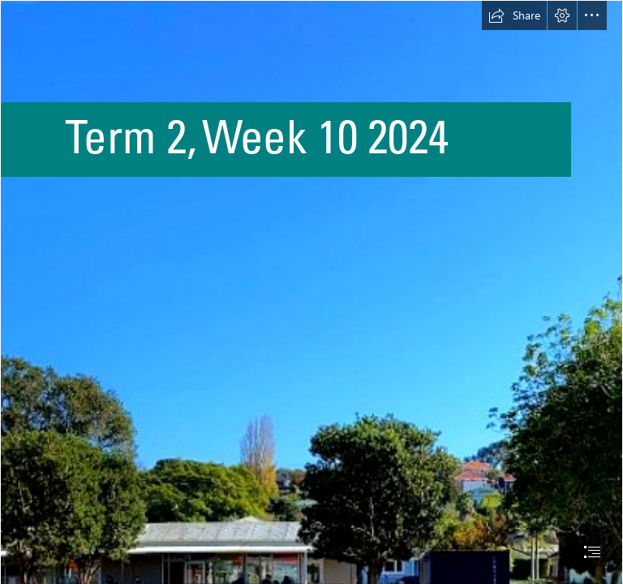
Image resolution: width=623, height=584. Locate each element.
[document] (311, 292)
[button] (514, 15)
